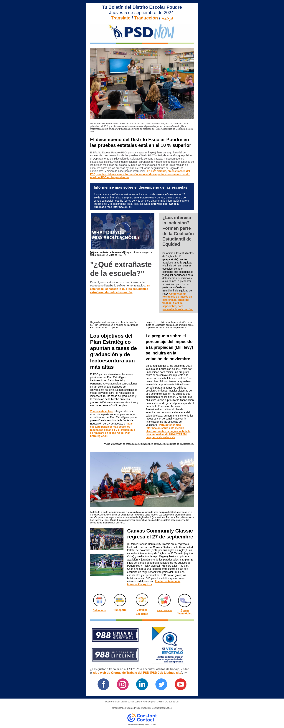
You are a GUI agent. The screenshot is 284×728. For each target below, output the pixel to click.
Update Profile (133, 708)
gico (189, 613)
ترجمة (167, 17)
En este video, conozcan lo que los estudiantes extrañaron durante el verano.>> (120, 289)
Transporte (119, 609)
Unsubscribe (118, 708)
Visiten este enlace (101, 411)
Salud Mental (164, 610)
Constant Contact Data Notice (157, 708)
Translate (120, 17)
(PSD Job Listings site (165, 672)
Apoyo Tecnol (183, 612)
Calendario (99, 610)
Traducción (146, 17)
